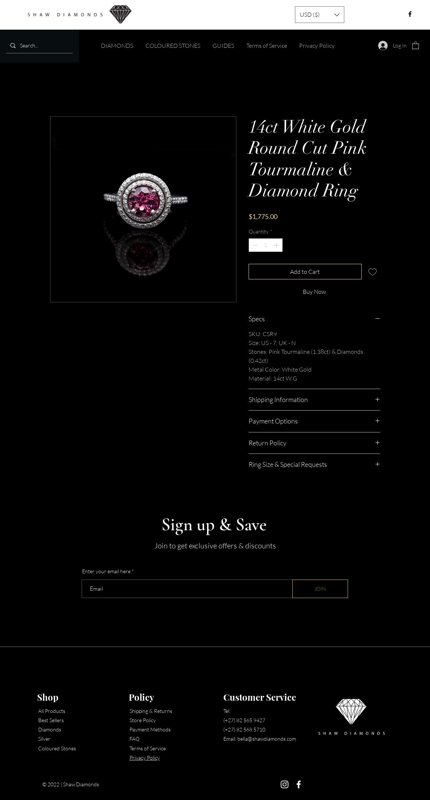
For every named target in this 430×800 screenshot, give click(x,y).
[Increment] (277, 245)
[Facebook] (298, 784)
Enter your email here (106, 571)
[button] (319, 14)
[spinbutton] (265, 245)
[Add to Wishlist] (372, 271)
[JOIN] (320, 589)
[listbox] (319, 14)
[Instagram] (284, 784)
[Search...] (38, 45)
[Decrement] (254, 245)
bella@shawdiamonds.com (266, 739)
